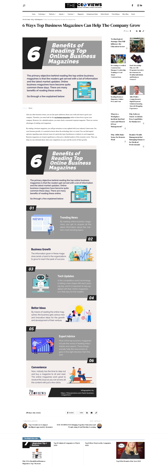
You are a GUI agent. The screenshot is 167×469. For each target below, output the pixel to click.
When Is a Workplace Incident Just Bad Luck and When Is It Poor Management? (118, 118)
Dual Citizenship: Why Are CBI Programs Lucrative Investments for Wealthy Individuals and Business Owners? (137, 71)
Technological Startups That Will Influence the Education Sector (118, 41)
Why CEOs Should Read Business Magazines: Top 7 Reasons (34, 462)
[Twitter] (135, 5)
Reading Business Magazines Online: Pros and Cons (117, 97)
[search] (24, 5)
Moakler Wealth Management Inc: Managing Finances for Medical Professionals (136, 138)
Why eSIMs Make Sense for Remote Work (118, 134)
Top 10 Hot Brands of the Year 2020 (129, 461)
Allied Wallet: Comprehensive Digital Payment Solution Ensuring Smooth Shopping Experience (136, 101)
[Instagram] (138, 5)
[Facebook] (132, 5)
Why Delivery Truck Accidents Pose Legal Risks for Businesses (136, 116)
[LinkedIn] (141, 5)
